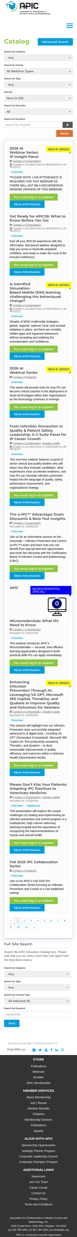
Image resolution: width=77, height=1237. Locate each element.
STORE (38, 1059)
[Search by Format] (38, 71)
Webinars (38, 1071)
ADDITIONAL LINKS (38, 1170)
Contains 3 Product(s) (25, 377)
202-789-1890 (20, 1229)
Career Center (38, 1187)
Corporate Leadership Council (39, 1156)
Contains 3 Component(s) (27, 797)
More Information (27, 204)
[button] (67, 125)
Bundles (38, 1077)
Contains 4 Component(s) (27, 443)
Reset (64, 133)
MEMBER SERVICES (38, 1091)
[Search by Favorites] (38, 111)
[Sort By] (38, 98)
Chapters (38, 1114)
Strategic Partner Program (38, 1151)
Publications (38, 1066)
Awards (38, 1131)
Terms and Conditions (38, 1204)
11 (26, 927)
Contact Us (38, 1193)
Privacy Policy (38, 1198)
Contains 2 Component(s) (27, 161)
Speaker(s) (33, 805)
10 (18, 927)
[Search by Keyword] (33, 125)
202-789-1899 (40, 1229)
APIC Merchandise (38, 1083)
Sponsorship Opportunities (38, 1145)
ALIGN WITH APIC (38, 1138)
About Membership (38, 1097)
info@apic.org (61, 1229)
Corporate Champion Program (38, 1162)
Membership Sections (38, 1119)
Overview (17, 171)
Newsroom (38, 1176)
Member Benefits (38, 1108)
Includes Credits (51, 443)
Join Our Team (38, 1182)
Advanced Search (55, 42)
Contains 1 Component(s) (27, 523)
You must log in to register (34, 197)
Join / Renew (38, 1103)
